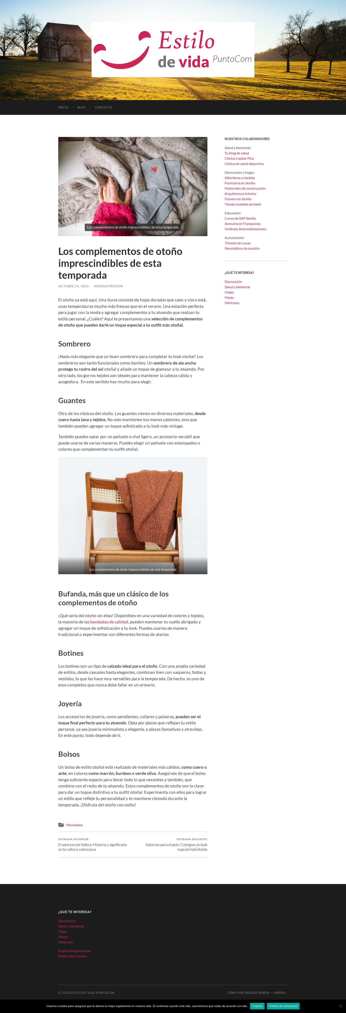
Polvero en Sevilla (238, 199)
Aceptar (257, 1006)
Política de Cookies (72, 956)
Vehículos (232, 303)
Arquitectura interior (240, 193)
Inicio (63, 107)
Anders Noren (256, 992)
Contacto (103, 107)
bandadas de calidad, (109, 621)
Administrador (108, 286)
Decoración (233, 281)
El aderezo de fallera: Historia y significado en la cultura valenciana (94, 844)
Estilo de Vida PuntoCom (92, 992)
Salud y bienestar (237, 287)
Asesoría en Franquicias (243, 223)
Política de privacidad (74, 951)
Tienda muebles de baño (243, 204)
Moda (229, 297)
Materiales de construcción (245, 188)
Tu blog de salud (237, 153)
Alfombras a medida (240, 178)
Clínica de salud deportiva (244, 163)
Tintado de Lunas (238, 243)
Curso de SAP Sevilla (240, 218)
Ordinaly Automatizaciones (245, 229)
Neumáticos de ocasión (242, 248)
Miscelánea (74, 825)
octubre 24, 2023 (73, 286)
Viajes (229, 292)
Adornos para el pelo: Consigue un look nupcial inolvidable (170, 844)
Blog (81, 107)
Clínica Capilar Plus (239, 158)
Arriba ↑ (281, 992)
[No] (340, 1006)
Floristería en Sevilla (240, 183)
